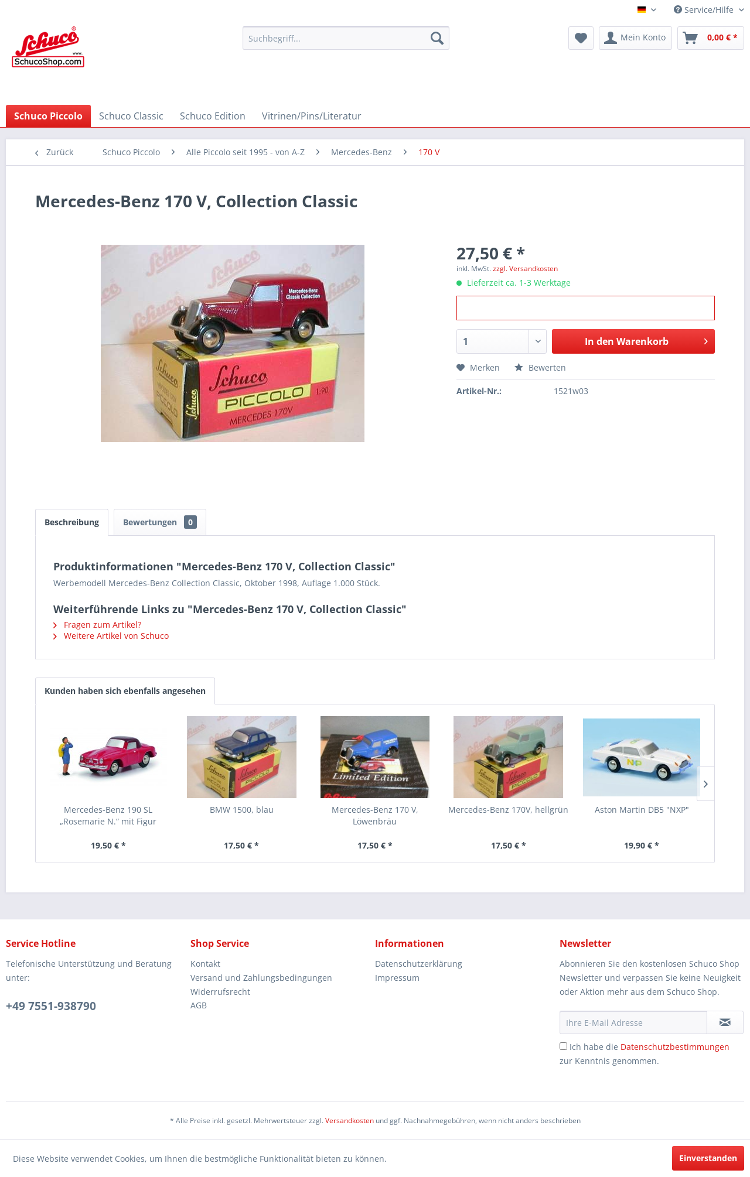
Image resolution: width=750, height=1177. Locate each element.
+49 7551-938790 (51, 1006)
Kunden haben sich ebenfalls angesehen (125, 690)
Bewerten (540, 367)
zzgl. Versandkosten (525, 268)
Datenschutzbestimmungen (675, 1046)
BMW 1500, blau (242, 809)
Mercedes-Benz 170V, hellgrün (508, 809)
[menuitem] (346, 38)
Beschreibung (72, 522)
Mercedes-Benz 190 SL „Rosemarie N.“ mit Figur (108, 815)
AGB (198, 1005)
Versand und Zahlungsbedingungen (261, 977)
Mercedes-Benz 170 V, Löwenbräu (375, 815)
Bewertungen (160, 522)
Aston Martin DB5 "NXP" (642, 809)
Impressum (397, 977)
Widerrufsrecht (220, 991)
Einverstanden (708, 1158)
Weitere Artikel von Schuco (111, 635)
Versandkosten (349, 1120)
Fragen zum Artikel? (97, 624)
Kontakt (205, 963)
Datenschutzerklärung (418, 963)
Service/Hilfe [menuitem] (705, 9)
